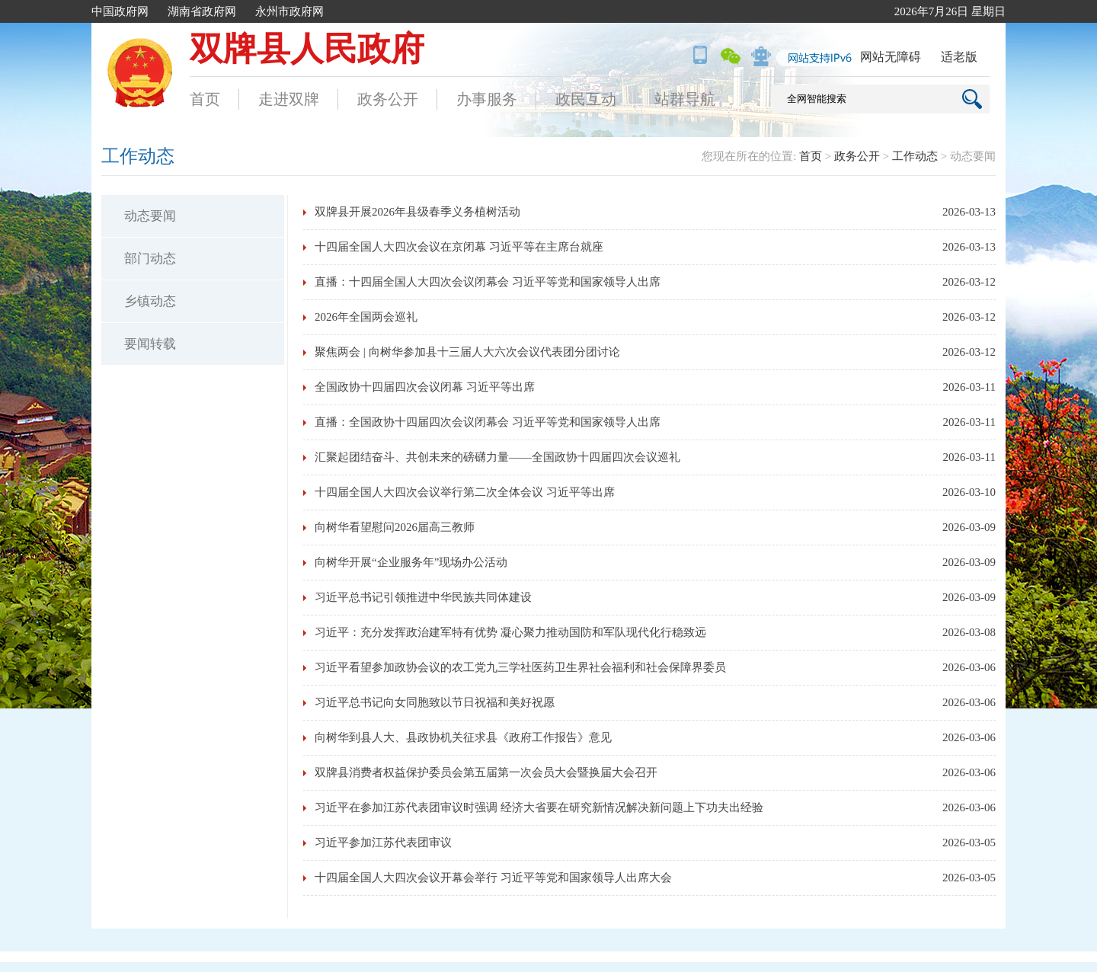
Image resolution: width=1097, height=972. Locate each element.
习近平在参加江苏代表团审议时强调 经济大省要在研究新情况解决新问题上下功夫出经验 (539, 807)
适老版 (959, 56)
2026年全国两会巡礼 (366, 317)
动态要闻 (150, 216)
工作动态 (915, 156)
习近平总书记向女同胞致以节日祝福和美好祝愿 (435, 702)
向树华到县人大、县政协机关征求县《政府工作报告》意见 (463, 737)
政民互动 (585, 99)
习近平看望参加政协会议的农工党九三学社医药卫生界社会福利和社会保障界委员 (520, 667)
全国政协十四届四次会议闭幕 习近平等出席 (425, 387)
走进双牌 (288, 99)
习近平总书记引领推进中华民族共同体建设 (423, 597)
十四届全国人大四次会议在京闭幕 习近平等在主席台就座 (459, 247)
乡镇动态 (150, 301)
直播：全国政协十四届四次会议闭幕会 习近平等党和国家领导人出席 (487, 422)
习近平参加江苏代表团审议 (383, 842)
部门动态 (150, 258)
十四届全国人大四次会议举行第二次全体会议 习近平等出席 (465, 492)
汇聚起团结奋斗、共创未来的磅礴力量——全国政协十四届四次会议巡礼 (497, 457)
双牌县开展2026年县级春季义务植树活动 (417, 212)
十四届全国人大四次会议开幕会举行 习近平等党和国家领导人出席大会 (493, 877)
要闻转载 (150, 344)
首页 (205, 99)
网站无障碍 (890, 56)
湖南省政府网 (202, 11)
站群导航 (684, 99)
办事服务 (486, 99)
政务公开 (387, 99)
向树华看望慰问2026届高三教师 (395, 527)
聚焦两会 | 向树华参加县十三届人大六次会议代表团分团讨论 (467, 352)
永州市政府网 (289, 11)
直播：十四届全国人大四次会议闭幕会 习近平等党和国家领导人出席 (487, 282)
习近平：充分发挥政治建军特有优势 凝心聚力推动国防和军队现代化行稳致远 (510, 632)
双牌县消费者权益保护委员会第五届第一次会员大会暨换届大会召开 (486, 772)
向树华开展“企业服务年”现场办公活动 (411, 562)
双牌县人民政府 (307, 49)
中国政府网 (120, 11)
